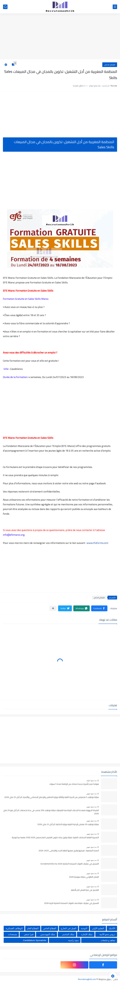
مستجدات (12, 934)
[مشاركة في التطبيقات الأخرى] (53, 608)
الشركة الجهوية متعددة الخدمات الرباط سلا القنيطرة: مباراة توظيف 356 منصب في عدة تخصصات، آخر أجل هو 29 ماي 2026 (51, 812)
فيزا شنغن (28, 934)
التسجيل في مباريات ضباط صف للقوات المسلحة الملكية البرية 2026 (71, 903)
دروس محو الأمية (107, 934)
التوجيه (84, 928)
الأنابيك (112, 928)
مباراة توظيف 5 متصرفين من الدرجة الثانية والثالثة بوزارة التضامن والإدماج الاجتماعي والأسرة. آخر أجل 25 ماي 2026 (51, 797)
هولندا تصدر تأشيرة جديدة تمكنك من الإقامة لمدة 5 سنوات (74, 784)
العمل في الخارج (68, 928)
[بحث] (5, 7)
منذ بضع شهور (91, 794)
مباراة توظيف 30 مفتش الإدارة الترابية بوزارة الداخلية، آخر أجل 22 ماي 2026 (68, 824)
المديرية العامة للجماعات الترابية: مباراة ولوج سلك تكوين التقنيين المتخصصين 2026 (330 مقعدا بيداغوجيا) (55, 837)
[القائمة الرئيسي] (115, 7)
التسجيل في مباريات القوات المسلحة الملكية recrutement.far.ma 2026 (69, 864)
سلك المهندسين (47, 934)
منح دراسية (73, 940)
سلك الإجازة (86, 934)
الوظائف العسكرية (14, 928)
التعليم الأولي (98, 928)
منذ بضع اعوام (92, 780)
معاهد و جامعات (108, 940)
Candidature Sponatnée (34, 940)
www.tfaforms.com (97, 542)
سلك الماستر (68, 934)
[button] (99, 608)
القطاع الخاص (109, 64)
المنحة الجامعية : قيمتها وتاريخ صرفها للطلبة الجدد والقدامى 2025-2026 (68, 850)
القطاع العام (32, 928)
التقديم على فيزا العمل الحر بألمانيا (85, 890)
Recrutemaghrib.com (87, 979)
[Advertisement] (60, 36)
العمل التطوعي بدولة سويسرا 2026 (84, 877)
